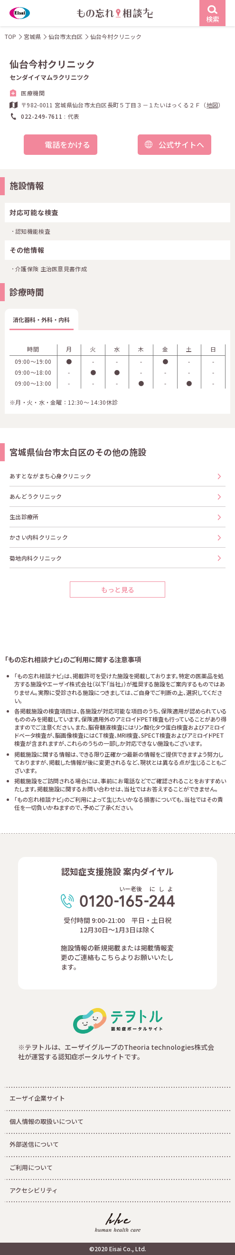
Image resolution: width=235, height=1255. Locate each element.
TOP (10, 36)
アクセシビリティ (33, 1190)
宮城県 (32, 36)
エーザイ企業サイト (37, 1098)
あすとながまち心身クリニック (50, 476)
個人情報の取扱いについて (46, 1121)
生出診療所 (24, 517)
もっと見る (117, 589)
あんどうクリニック (35, 496)
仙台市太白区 (65, 36)
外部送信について (34, 1144)
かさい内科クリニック (38, 537)
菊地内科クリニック (35, 558)
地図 (212, 105)
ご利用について (31, 1167)
